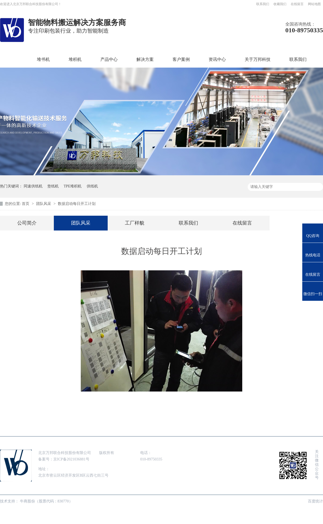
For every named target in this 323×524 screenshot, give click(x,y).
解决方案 (145, 59)
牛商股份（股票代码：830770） (46, 501)
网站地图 (314, 4)
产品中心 (109, 59)
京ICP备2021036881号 (71, 459)
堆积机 (75, 59)
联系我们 (262, 4)
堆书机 (43, 59)
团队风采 (44, 204)
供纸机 (92, 186)
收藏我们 (279, 4)
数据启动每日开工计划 (77, 204)
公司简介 (27, 223)
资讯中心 (217, 59)
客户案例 (181, 59)
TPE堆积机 (73, 186)
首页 (13, 59)
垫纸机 (53, 186)
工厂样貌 (134, 223)
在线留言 (297, 4)
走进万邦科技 (232, 428)
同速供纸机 (33, 186)
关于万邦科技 (258, 59)
